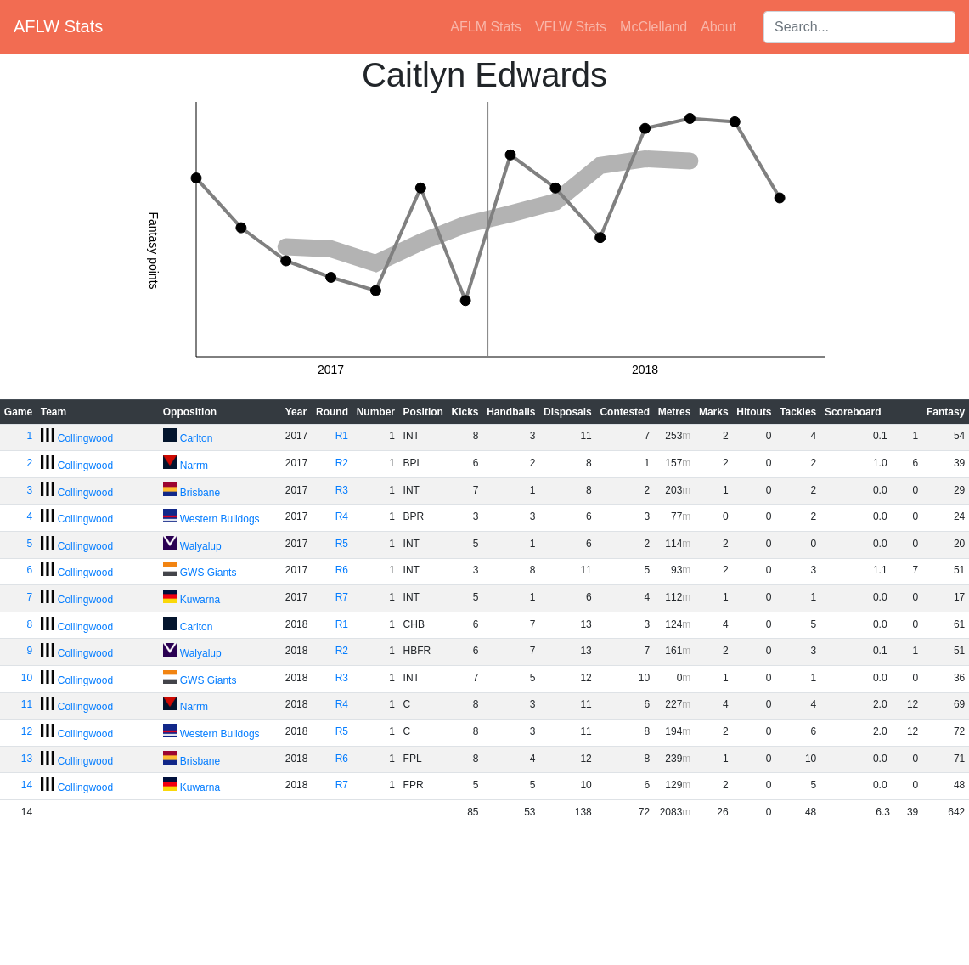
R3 (341, 490)
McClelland (653, 27)
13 (26, 759)
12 (26, 731)
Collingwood (85, 438)
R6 (341, 570)
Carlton (196, 438)
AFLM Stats (485, 27)
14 (26, 785)
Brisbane (200, 493)
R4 (341, 516)
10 (26, 678)
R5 (341, 544)
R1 (341, 436)
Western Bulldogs (220, 519)
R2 (341, 463)
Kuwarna (200, 600)
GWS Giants (208, 572)
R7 (341, 597)
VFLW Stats (570, 27)
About (718, 27)
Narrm (194, 465)
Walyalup (201, 546)
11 (26, 704)
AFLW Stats (58, 26)
